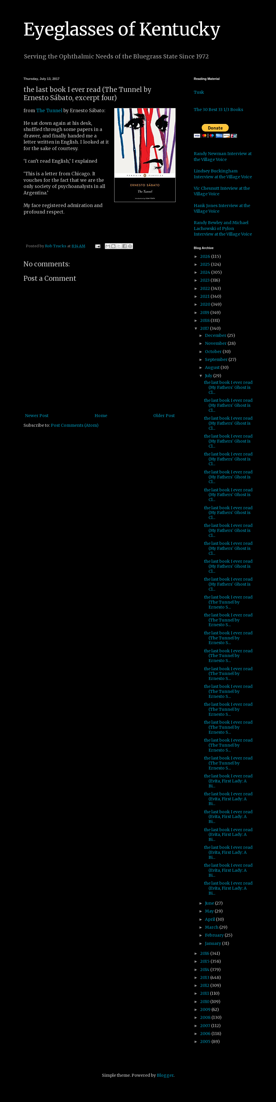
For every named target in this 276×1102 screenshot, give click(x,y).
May (210, 911)
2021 (205, 296)
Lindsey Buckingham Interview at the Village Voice (223, 173)
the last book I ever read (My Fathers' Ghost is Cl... (228, 387)
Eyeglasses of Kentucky (122, 29)
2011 (205, 993)
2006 (205, 1033)
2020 (205, 304)
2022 (205, 288)
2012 (205, 985)
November (216, 343)
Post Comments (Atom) (75, 425)
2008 (205, 1017)
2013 (205, 977)
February (215, 935)
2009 (205, 1009)
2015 (205, 961)
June (210, 903)
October (214, 351)
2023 (205, 280)
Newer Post (36, 415)
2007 (205, 1025)
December (216, 335)
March (212, 927)
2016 (205, 953)
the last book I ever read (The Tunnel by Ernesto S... (228, 602)
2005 (205, 1041)
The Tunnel (49, 110)
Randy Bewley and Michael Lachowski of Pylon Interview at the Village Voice (223, 228)
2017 (205, 328)
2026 (205, 256)
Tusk (199, 92)
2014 (205, 969)
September (216, 359)
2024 (205, 272)
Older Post (164, 415)
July (209, 375)
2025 (205, 264)
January (213, 943)
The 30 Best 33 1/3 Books (218, 109)
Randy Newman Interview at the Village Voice (223, 156)
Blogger (165, 1075)
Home (101, 415)
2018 (205, 320)
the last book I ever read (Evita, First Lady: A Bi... (228, 781)
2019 (205, 312)
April (210, 919)
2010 (205, 1001)
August (213, 367)
